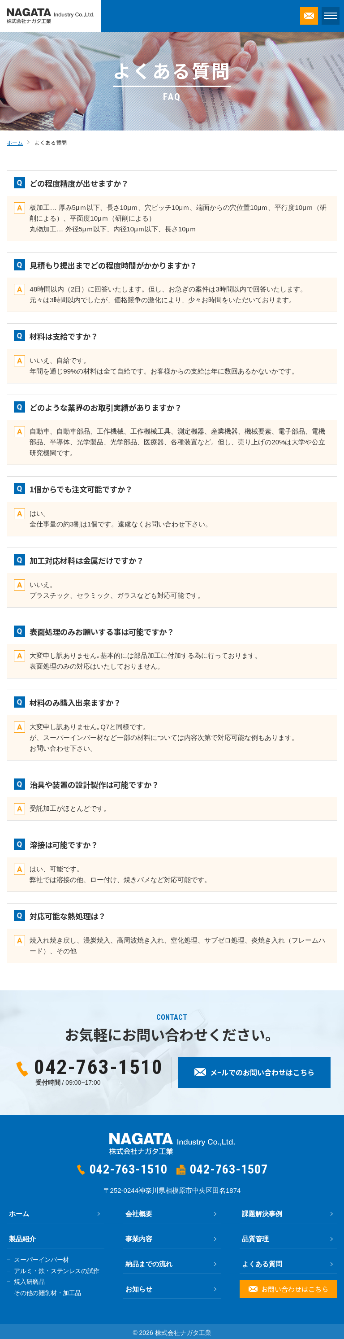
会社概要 (138, 1213)
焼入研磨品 (29, 1281)
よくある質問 (262, 1264)
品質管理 (255, 1239)
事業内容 (138, 1239)
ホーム (19, 1213)
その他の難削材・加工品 (47, 1293)
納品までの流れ (148, 1264)
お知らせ (138, 1289)
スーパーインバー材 (41, 1259)
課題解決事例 (262, 1213)
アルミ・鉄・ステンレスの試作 (56, 1271)
